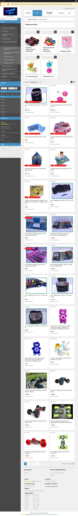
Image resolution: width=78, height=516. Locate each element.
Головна (28, 13)
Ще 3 (3, 114)
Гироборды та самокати (8, 73)
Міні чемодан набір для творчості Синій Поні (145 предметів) (61, 265)
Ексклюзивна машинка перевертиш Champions (60, 452)
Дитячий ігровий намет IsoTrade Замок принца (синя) (35, 169)
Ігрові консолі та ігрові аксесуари (7, 34)
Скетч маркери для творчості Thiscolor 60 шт (36, 105)
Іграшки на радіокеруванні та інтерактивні (11, 48)
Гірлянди (4, 76)
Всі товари (3, 25)
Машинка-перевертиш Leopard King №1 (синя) (61, 391)
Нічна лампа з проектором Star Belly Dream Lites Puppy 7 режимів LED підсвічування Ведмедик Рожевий (60, 327)
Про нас (61, 13)
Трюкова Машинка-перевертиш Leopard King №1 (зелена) (35, 391)
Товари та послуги (32, 19)
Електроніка (5, 31)
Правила (52, 475)
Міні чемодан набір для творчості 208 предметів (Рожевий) (35, 265)
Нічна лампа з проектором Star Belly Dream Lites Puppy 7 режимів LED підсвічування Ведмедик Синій (34, 359)
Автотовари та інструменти (9, 42)
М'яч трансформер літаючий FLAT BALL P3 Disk (61, 105)
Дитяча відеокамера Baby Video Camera (35, 136)
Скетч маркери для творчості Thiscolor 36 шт (36, 295)
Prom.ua (46, 513)
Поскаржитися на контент (39, 514)
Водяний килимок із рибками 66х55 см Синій (61, 169)
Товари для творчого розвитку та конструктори (11, 53)
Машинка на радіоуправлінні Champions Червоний (35, 452)
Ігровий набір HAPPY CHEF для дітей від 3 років (62, 137)
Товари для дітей (6, 45)
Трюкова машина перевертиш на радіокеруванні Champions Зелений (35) (61, 421)
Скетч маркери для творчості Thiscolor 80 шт (36, 326)
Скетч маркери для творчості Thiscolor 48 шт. (62, 201)
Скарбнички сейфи (8, 56)
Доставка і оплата (5, 80)
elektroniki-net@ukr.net (6, 141)
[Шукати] (19, 19)
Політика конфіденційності (57, 473)
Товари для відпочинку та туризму (8, 69)
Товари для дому (6, 38)
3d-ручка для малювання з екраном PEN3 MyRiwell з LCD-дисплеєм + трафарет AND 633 (36, 202)
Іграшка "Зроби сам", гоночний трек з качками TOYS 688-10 (61, 358)
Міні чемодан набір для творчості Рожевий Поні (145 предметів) (60, 234)
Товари (36, 13)
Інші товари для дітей (9, 59)
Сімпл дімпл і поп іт (8, 63)
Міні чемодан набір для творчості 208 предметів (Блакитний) (35, 234)
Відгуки (26, 473)
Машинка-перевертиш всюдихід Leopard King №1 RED (35, 421)
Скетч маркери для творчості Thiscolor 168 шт (61, 295)
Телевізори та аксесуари (8, 28)
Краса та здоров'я (6, 66)
